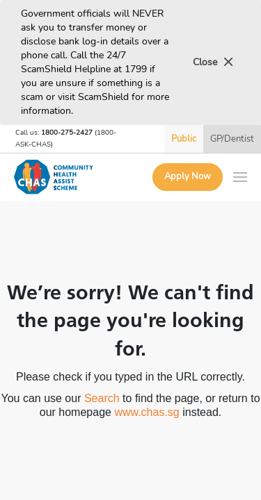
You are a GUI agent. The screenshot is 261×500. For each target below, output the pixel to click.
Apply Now (187, 176)
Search (102, 398)
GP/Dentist (232, 139)
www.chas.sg (146, 412)
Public (183, 139)
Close (213, 62)
